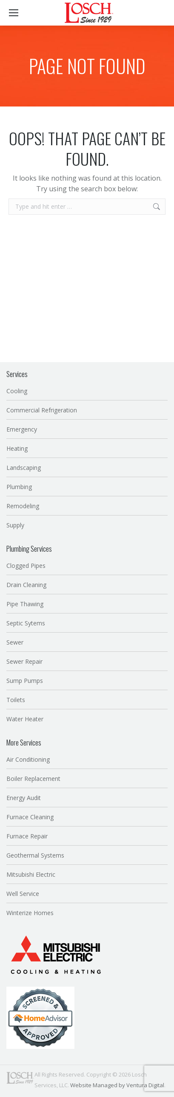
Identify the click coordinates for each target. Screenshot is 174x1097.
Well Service (22, 894)
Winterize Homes (30, 913)
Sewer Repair (24, 661)
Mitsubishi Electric (30, 874)
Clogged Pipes (26, 565)
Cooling (16, 391)
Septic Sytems (25, 623)
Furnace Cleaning (30, 817)
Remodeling (22, 506)
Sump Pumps (24, 681)
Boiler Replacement (33, 779)
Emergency (21, 429)
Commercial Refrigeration (41, 410)
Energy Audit (23, 798)
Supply (15, 525)
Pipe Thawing (24, 604)
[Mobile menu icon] (14, 13)
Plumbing (19, 487)
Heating (17, 448)
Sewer (14, 642)
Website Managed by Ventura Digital (117, 1085)
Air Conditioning (28, 759)
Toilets (15, 700)
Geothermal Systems (35, 855)
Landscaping (23, 468)
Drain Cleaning (26, 585)
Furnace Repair (27, 836)
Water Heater (24, 719)
